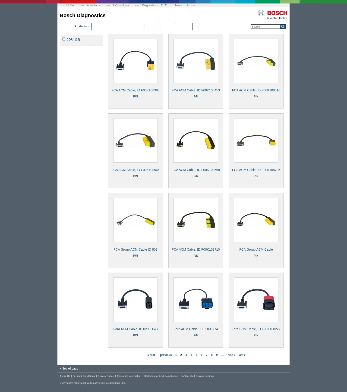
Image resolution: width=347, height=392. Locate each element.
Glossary (184, 26)
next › (231, 355)
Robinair (177, 5)
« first (151, 355)
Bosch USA (67, 5)
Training (152, 26)
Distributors (102, 26)
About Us (65, 376)
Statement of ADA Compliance (161, 376)
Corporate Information (129, 376)
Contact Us (187, 376)
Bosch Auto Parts (89, 5)
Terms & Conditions (84, 376)
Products (81, 26)
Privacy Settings (205, 376)
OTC (164, 5)
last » (242, 355)
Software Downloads (128, 26)
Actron (191, 5)
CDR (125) (73, 39)
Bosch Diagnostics (145, 5)
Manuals (168, 26)
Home (66, 26)
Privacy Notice (106, 376)
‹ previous (165, 355)
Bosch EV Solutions (116, 5)
